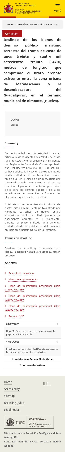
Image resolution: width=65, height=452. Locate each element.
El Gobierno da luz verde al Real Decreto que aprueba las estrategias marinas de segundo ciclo (32, 350)
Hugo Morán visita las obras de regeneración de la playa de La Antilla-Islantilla (30, 333)
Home (10, 24)
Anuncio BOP (16, 316)
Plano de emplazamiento (23, 279)
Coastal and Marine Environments (34, 24)
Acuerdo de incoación (21, 273)
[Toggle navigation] (56, 8)
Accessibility (12, 389)
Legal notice (12, 410)
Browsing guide (14, 403)
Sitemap (9, 396)
